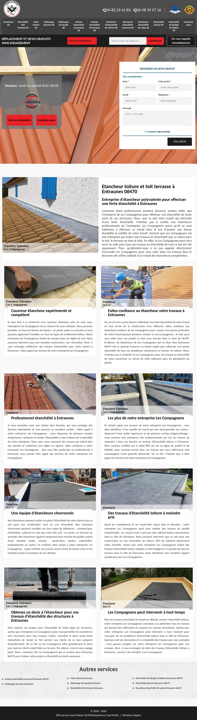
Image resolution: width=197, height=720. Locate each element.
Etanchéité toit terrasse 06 (23, 25)
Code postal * (164, 81)
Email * (126, 94)
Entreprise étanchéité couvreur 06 (128, 25)
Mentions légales (131, 715)
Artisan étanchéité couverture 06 (78, 26)
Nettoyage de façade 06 (63, 25)
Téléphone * (164, 94)
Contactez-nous (46, 120)
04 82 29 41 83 (117, 9)
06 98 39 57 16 (147, 9)
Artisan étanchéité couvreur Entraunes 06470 (27, 679)
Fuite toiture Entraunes (81, 678)
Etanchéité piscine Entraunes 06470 (153, 683)
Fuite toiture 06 (36, 25)
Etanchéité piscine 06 (158, 23)
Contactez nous (188, 23)
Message (127, 108)
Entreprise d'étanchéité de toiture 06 (111, 25)
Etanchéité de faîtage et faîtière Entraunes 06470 (159, 678)
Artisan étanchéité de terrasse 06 (94, 26)
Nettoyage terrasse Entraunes (19, 684)
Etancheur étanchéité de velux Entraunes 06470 (159, 688)
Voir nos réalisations (80, 40)
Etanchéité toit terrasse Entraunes (86, 688)
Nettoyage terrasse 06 (48, 23)
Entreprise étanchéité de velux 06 (143, 25)
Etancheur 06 (9, 23)
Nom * (126, 81)
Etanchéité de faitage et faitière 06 (174, 26)
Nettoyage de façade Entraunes (85, 683)
